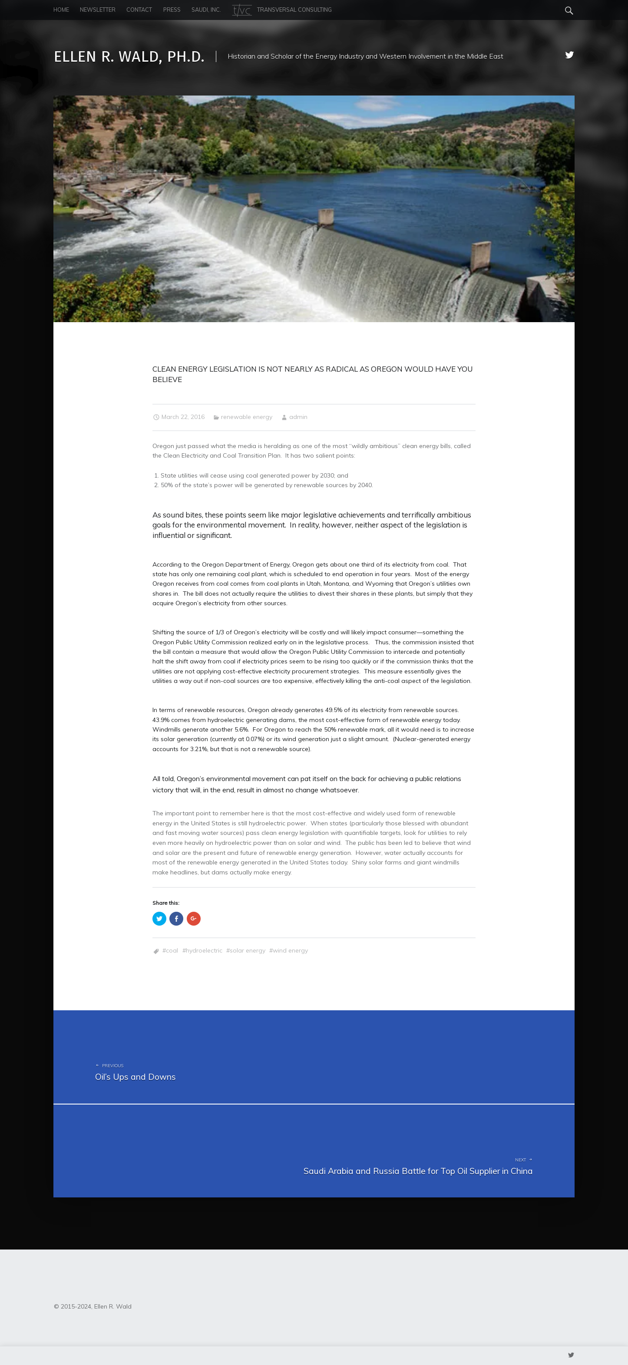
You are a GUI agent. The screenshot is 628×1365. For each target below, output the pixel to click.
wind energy (290, 950)
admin (298, 417)
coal (172, 950)
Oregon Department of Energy (245, 564)
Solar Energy (247, 950)
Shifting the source (179, 632)
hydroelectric (204, 950)
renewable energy (246, 417)
